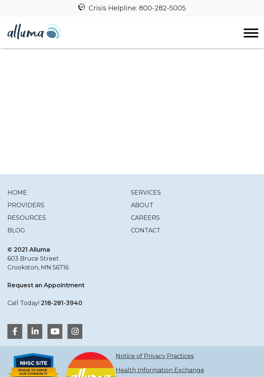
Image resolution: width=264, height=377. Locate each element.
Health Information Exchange (160, 370)
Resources (26, 217)
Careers (145, 217)
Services (146, 192)
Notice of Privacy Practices (155, 356)
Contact (146, 230)
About (142, 205)
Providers (25, 205)
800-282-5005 (162, 8)
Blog (16, 230)
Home (17, 192)
